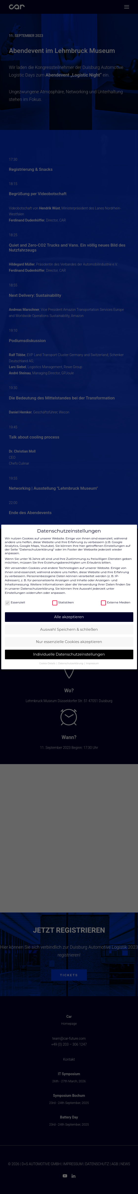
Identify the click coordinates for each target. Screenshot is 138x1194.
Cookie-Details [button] (47, 663)
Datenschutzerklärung (37, 588)
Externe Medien (115, 602)
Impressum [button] (92, 663)
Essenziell (15, 602)
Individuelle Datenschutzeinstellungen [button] (69, 654)
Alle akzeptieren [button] (69, 616)
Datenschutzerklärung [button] (71, 663)
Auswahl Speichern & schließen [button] (69, 629)
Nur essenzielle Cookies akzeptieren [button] (69, 641)
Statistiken (63, 602)
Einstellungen (15, 593)
